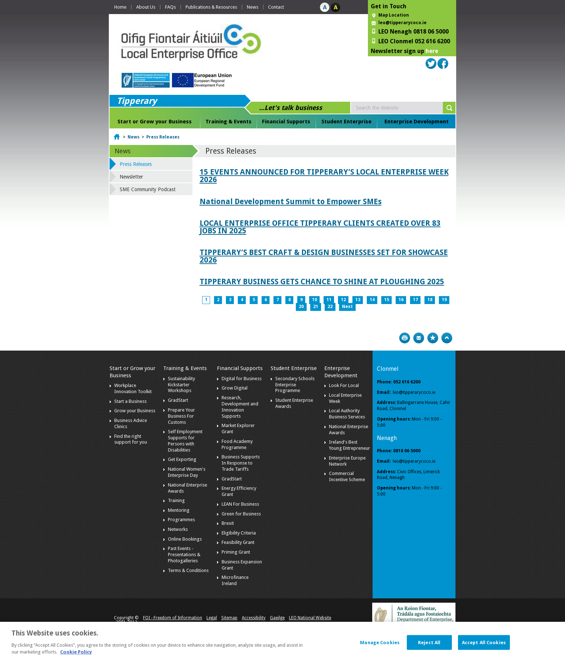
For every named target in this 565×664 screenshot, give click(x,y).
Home (120, 7)
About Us (145, 7)
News (252, 7)
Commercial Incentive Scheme (347, 476)
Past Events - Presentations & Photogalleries (184, 554)
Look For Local (344, 385)
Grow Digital (235, 388)
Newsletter (131, 177)
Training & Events (228, 121)
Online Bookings (185, 539)
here (432, 51)
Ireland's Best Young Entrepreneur (349, 445)
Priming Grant (236, 552)
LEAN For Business (240, 504)
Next (347, 306)
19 (444, 299)
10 (314, 299)
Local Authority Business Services (347, 413)
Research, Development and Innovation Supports (240, 407)
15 (386, 299)
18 (429, 299)
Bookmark (432, 338)
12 (343, 299)
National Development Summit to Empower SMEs (291, 201)
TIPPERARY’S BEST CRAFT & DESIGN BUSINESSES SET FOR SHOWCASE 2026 (324, 256)
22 (330, 306)
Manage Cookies (380, 642)
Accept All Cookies (484, 642)
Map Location (393, 15)
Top (446, 338)
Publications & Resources (211, 7)
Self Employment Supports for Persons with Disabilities (185, 441)
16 (401, 299)
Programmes (181, 519)
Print (404, 338)
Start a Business (130, 401)
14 (372, 299)
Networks (178, 529)
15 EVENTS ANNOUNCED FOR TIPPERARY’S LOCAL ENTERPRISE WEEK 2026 (324, 175)
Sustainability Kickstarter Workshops (181, 384)
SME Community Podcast (147, 189)
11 (329, 299)
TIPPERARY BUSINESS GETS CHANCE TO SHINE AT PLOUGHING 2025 (322, 281)
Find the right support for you (130, 439)
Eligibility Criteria (239, 533)
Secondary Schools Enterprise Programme (295, 384)
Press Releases (162, 137)
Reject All (429, 642)
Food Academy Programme (237, 444)
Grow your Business (134, 410)
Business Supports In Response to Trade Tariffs (241, 463)
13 (357, 299)
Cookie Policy (76, 652)
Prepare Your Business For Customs (181, 416)
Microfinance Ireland (235, 580)
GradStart (178, 400)
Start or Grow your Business (154, 121)
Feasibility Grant (238, 542)
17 (415, 299)
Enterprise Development (416, 121)
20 (301, 306)
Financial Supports (286, 121)
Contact (276, 7)
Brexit (228, 523)
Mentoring (179, 510)
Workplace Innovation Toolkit (133, 388)
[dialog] (282, 643)
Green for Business (241, 513)
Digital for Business (242, 378)
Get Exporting (182, 459)
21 (315, 306)
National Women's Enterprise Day (186, 472)
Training (176, 500)
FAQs (170, 7)
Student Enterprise (346, 121)
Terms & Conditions (188, 570)
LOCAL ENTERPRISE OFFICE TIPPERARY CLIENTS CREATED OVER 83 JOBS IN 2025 (320, 227)
